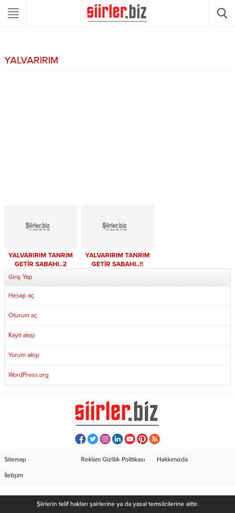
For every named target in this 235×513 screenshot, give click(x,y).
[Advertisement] (117, 139)
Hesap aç (21, 295)
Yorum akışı (23, 355)
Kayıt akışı (21, 335)
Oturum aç (22, 315)
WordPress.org (28, 375)
